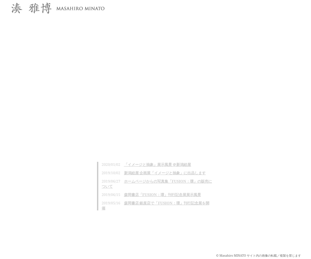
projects (283, 6)
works (252, 6)
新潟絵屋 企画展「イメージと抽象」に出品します (165, 172)
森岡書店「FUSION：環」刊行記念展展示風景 (162, 194)
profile (220, 6)
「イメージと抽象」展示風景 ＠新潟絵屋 (157, 164)
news (189, 6)
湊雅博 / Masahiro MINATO (57, 9)
